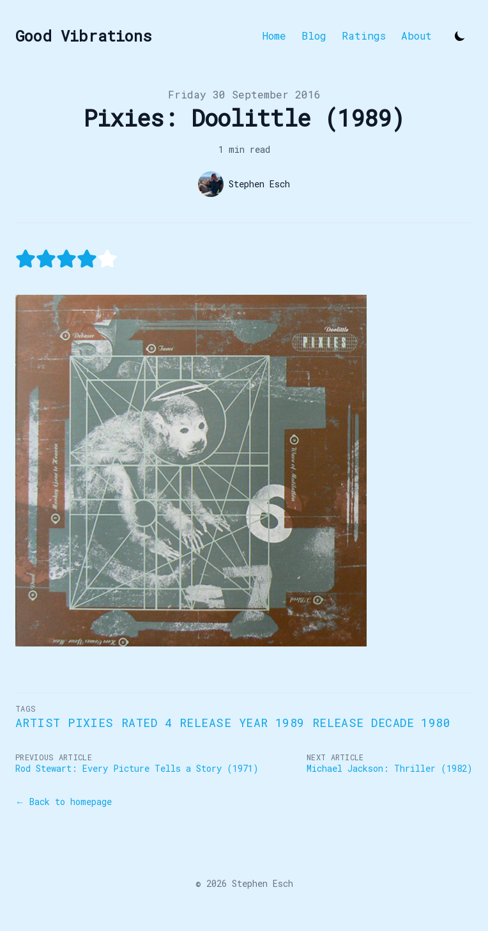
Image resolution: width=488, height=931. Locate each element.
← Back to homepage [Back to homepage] (63, 801)
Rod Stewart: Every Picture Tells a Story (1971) (137, 768)
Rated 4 (146, 722)
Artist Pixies (64, 722)
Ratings (364, 35)
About (416, 35)
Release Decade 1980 (381, 722)
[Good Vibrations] (83, 36)
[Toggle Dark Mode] (460, 36)
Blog (313, 35)
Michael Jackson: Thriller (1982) (390, 768)
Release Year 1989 (242, 722)
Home (274, 35)
